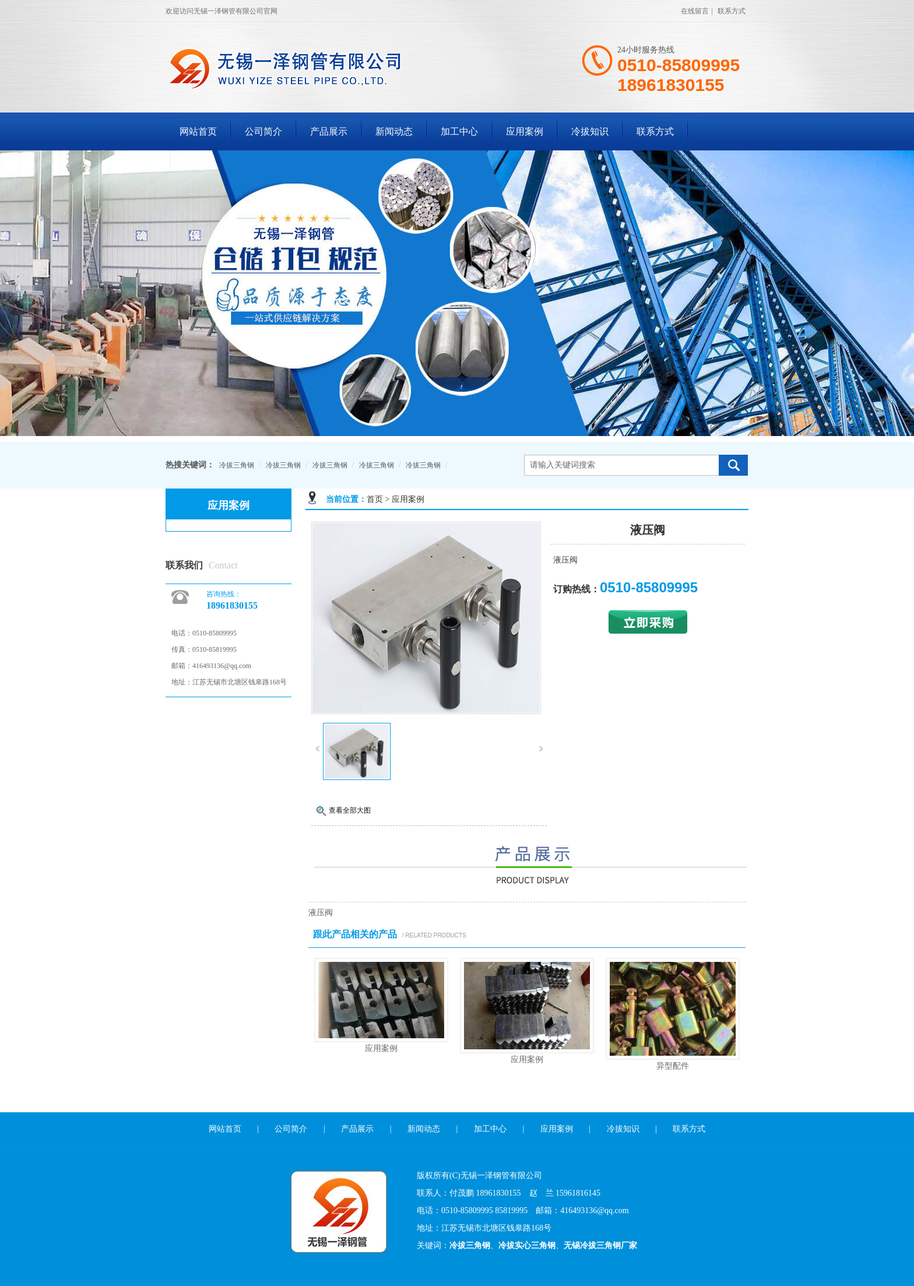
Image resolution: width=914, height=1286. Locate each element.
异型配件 (672, 1065)
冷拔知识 (590, 131)
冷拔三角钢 (236, 465)
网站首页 (198, 131)
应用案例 (524, 131)
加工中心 (459, 131)
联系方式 (732, 11)
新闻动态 (394, 131)
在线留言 (695, 11)
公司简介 (263, 131)
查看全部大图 (350, 810)
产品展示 (328, 131)
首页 (375, 499)
